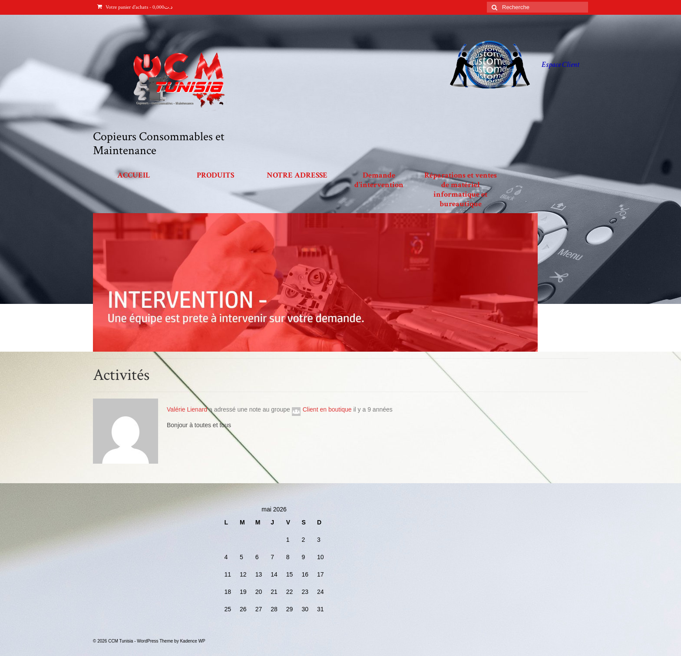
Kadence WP (192, 641)
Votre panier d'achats (134, 7)
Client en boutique (327, 409)
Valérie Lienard (187, 409)
